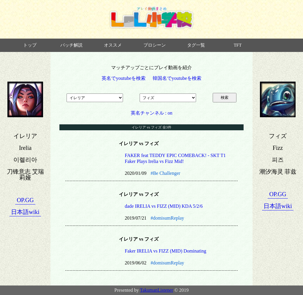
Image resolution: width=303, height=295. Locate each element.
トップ (30, 45)
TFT (238, 45)
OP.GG (25, 200)
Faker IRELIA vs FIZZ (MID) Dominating (165, 250)
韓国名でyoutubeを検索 (177, 78)
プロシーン (154, 45)
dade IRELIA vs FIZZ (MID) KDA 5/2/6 (164, 206)
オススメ (113, 45)
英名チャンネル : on (151, 112)
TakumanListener (156, 290)
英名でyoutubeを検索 (124, 78)
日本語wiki (25, 212)
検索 (224, 97)
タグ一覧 (196, 45)
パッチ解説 (71, 45)
